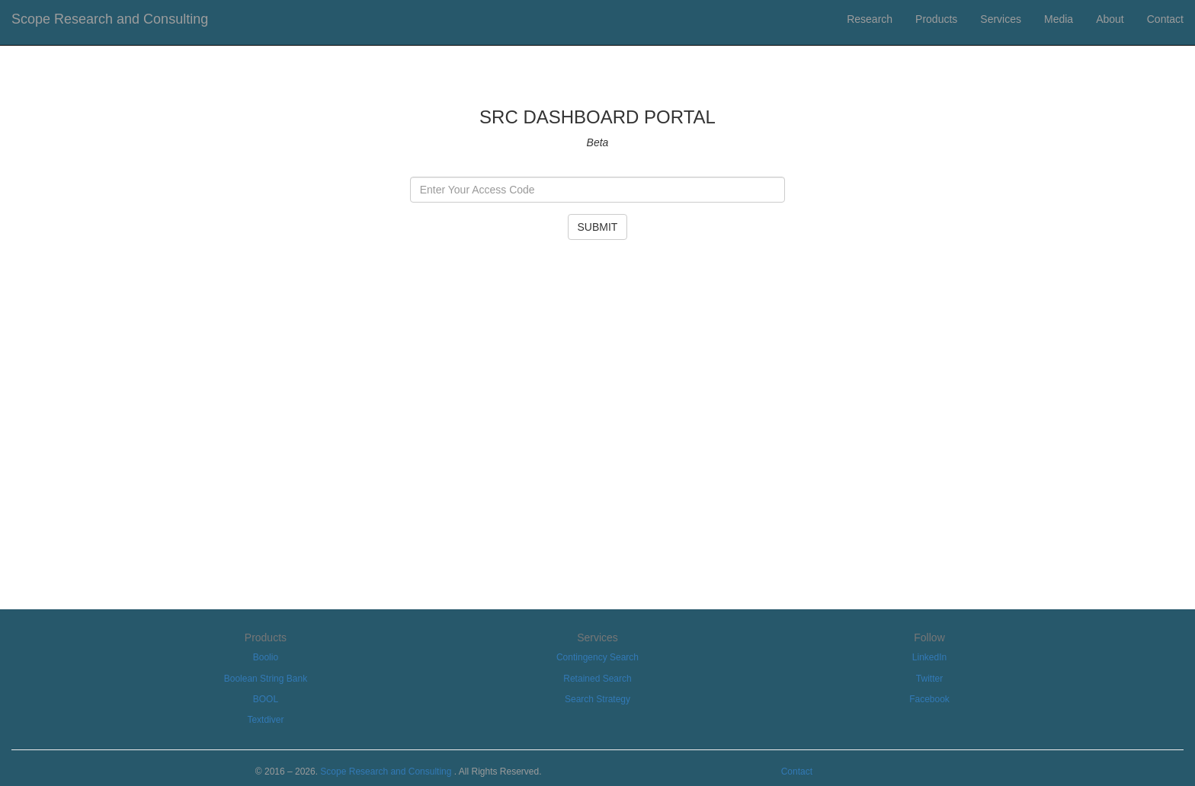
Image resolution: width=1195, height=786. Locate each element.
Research (869, 19)
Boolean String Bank (265, 678)
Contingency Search (597, 657)
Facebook (929, 699)
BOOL (265, 699)
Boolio (265, 657)
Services (1000, 19)
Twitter (929, 678)
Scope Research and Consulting (109, 19)
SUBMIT (598, 227)
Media (1058, 19)
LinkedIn (929, 657)
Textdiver (265, 719)
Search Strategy (597, 699)
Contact (1165, 19)
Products (936, 19)
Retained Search (597, 678)
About (1110, 19)
